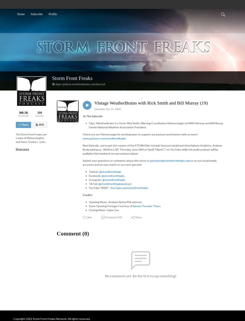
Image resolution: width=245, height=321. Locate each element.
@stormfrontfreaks (113, 175)
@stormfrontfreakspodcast (115, 183)
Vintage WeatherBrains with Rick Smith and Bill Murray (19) (151, 102)
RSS (39, 124)
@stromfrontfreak (110, 171)
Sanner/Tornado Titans (147, 206)
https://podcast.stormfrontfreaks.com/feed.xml (78, 84)
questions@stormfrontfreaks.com (170, 160)
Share (23, 124)
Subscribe (37, 14)
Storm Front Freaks (72, 78)
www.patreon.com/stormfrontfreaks (104, 138)
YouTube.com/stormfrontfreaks (129, 187)
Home (21, 14)
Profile (53, 14)
